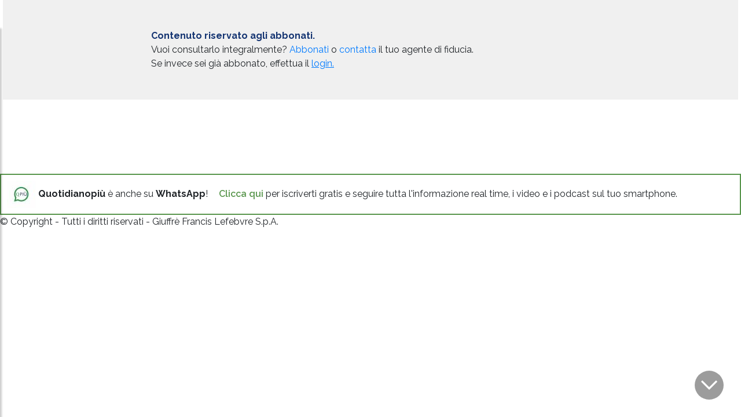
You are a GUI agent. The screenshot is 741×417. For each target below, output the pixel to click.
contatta (357, 49)
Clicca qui (241, 193)
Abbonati (309, 49)
